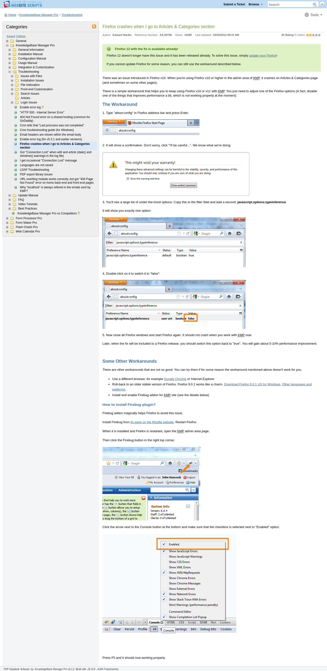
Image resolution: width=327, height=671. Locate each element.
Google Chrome (175, 379)
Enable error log (32, 107)
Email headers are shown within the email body (50, 134)
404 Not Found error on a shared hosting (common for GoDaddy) (55, 118)
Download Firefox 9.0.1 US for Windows (252, 384)
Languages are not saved (36, 165)
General (21, 41)
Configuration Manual (32, 58)
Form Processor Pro (29, 218)
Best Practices (27, 208)
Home (12, 15)
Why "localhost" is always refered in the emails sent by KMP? (55, 189)
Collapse (21, 36)
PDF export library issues (36, 174)
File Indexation (30, 85)
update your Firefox (262, 55)
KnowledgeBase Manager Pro (38, 15)
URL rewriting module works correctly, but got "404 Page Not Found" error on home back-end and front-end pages (57, 180)
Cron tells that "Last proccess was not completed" (52, 125)
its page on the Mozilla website (152, 422)
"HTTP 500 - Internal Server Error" (42, 112)
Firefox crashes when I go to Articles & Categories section (55, 145)
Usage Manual (27, 63)
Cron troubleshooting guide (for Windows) (47, 130)
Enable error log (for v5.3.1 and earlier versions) (51, 139)
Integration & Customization (36, 67)
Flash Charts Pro (27, 227)
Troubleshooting (71, 15)
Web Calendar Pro (28, 231)
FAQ (21, 199)
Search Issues (30, 93)
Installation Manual (30, 54)
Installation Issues (32, 80)
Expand (11, 36)
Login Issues (29, 102)
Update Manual (28, 195)
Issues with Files (31, 76)
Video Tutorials (28, 204)
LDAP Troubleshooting (34, 169)
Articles (25, 98)
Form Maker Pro (26, 222)
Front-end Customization (37, 89)
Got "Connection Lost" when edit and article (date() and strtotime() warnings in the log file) (55, 154)
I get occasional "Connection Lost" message (48, 160)
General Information (31, 49)
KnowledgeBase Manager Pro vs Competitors (49, 213)
